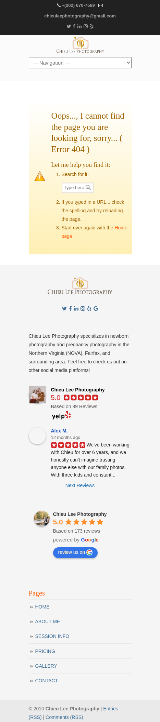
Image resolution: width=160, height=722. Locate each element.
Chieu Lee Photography (80, 45)
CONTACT (46, 680)
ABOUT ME (47, 621)
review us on (75, 552)
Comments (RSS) (64, 717)
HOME (42, 607)
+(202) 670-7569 (78, 5)
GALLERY (46, 666)
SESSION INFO (52, 636)
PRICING (45, 651)
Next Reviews (80, 485)
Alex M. (59, 430)
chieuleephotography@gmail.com (79, 15)
